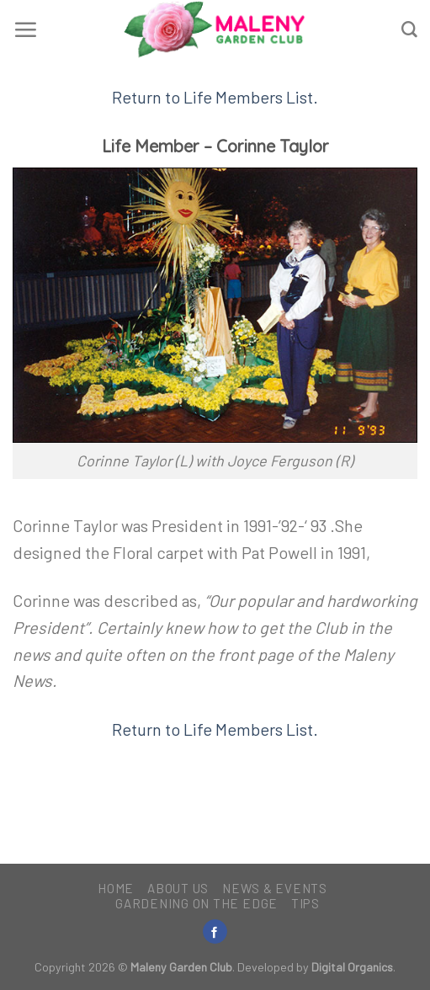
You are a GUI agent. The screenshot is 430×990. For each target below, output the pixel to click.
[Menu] (25, 29)
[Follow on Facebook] (214, 931)
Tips (305, 903)
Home (116, 888)
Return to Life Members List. (215, 97)
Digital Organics (352, 967)
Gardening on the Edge (196, 903)
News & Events (274, 888)
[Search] (409, 30)
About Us (178, 888)
